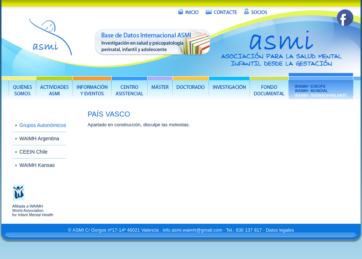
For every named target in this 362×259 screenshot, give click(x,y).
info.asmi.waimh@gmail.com (192, 230)
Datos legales (280, 230)
